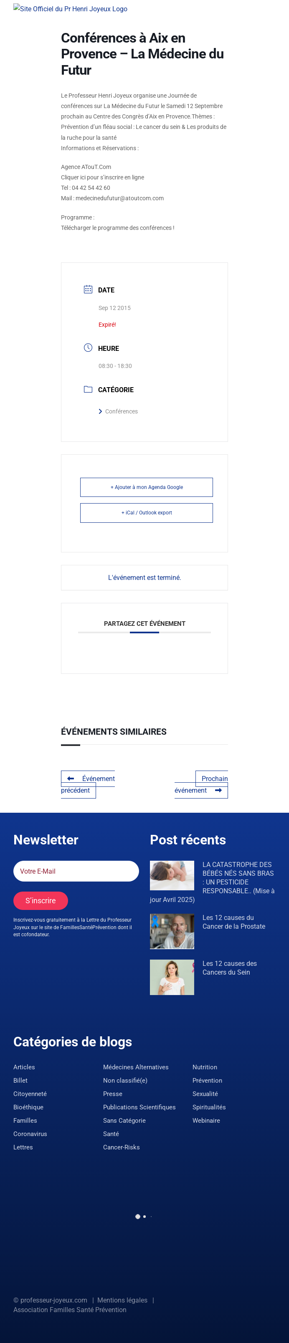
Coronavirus (30, 1134)
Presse (112, 1094)
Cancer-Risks (121, 1147)
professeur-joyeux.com (53, 1300)
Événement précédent (88, 784)
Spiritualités (209, 1107)
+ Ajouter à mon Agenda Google (147, 487)
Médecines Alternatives (136, 1067)
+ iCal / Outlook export (147, 513)
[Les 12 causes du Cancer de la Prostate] (172, 931)
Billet (20, 1080)
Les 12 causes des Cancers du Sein (230, 968)
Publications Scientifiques (139, 1107)
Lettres (23, 1147)
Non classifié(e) (125, 1080)
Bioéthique (28, 1107)
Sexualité (205, 1094)
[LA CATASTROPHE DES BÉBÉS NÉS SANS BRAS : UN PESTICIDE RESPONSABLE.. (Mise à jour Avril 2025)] (172, 875)
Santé (111, 1134)
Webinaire (206, 1120)
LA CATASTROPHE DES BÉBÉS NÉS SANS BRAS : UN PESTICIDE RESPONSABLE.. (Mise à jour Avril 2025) (212, 882)
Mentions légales (122, 1300)
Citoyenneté (30, 1094)
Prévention (207, 1080)
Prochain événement (201, 784)
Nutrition (205, 1067)
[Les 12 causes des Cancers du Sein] (172, 977)
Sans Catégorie (124, 1120)
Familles (25, 1120)
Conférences (118, 411)
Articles (24, 1067)
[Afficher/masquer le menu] (270, 8)
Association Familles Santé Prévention (70, 1310)
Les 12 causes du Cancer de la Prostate (234, 922)
